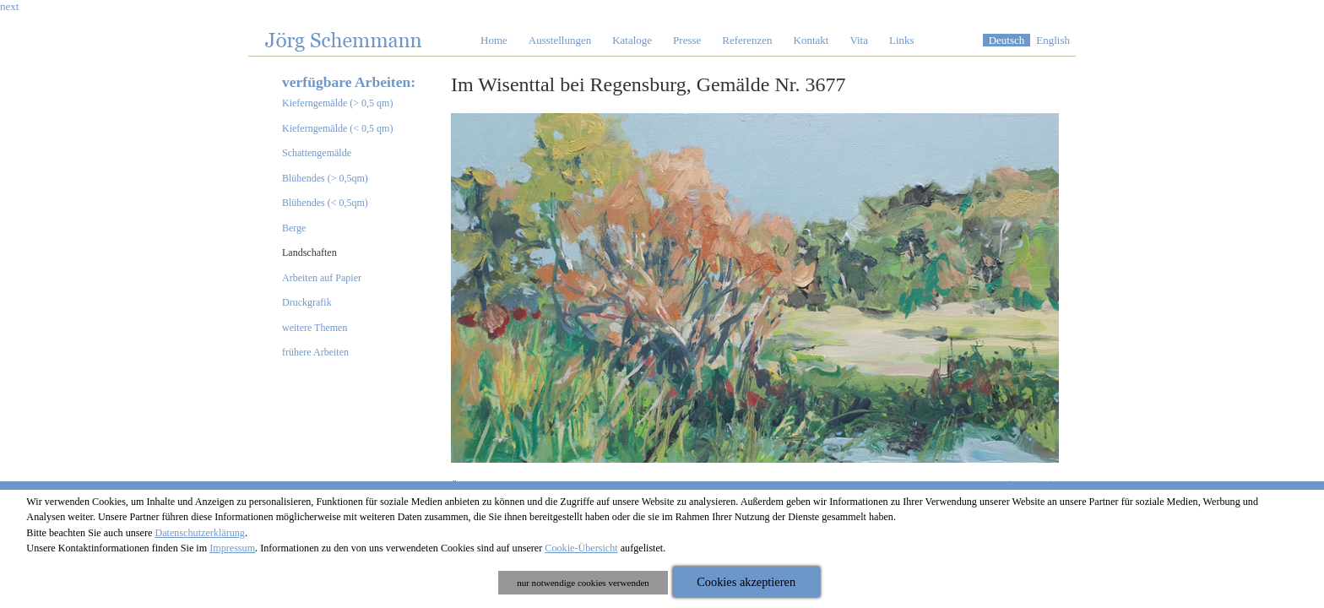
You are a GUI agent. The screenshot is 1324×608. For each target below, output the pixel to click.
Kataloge (632, 40)
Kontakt (811, 40)
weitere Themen (314, 328)
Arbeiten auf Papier (321, 278)
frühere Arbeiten (315, 352)
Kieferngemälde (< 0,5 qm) (337, 128)
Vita (858, 40)
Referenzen (747, 40)
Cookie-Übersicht (581, 548)
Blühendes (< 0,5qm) (325, 203)
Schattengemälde (316, 153)
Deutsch (1007, 40)
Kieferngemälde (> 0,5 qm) (337, 103)
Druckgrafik (307, 302)
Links (901, 40)
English (1053, 40)
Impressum (232, 548)
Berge (294, 228)
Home (493, 40)
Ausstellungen (560, 40)
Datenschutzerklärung (200, 533)
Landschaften (309, 252)
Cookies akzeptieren (746, 582)
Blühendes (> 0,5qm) (325, 178)
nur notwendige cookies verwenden (583, 583)
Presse (687, 40)
